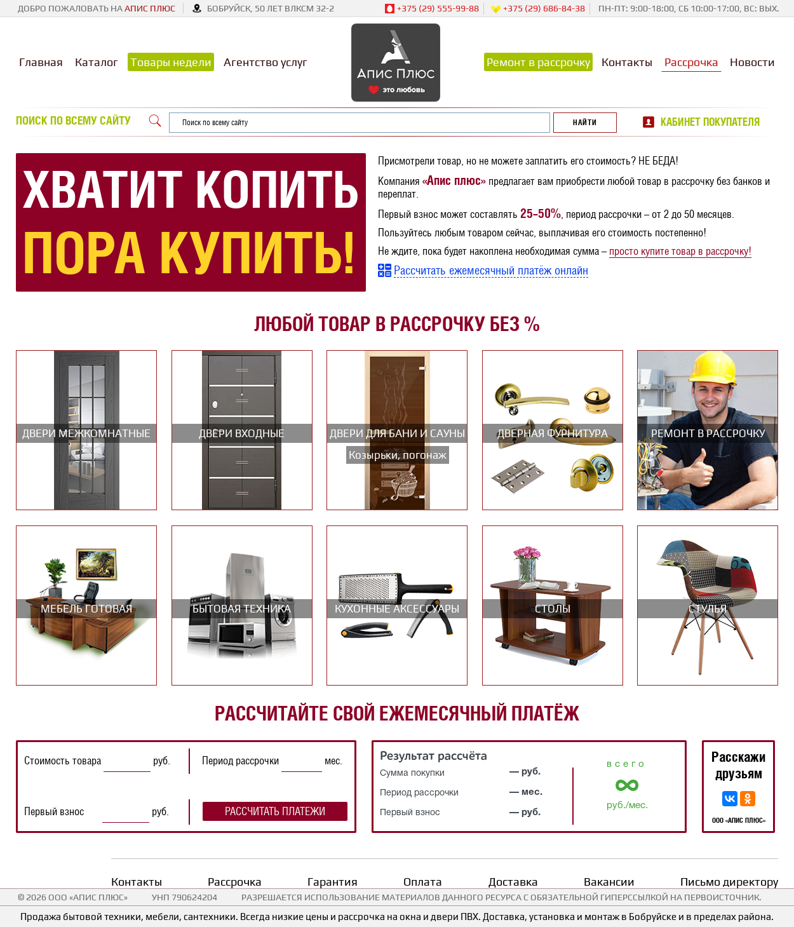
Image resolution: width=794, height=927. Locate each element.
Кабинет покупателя (710, 122)
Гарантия (332, 881)
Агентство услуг (265, 62)
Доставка (513, 881)
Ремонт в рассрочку (538, 62)
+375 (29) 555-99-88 (431, 9)
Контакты (627, 62)
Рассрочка (691, 62)
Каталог (96, 62)
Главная (41, 62)
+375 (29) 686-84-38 (537, 9)
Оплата (422, 881)
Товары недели (171, 62)
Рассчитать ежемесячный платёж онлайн (491, 270)
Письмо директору (729, 881)
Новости (752, 62)
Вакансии (609, 881)
